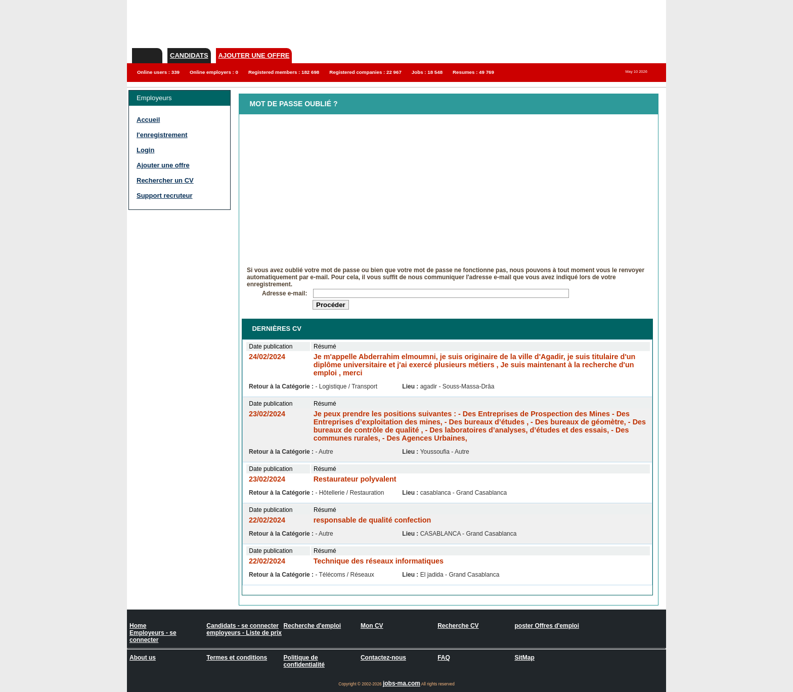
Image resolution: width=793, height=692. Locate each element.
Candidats (189, 55)
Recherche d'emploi (312, 625)
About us (142, 657)
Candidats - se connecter (242, 625)
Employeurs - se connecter (153, 636)
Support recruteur (165, 195)
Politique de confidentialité (304, 661)
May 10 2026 (636, 71)
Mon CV (372, 625)
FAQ (443, 657)
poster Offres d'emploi (546, 625)
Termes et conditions (236, 657)
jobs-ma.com (401, 683)
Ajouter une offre (254, 55)
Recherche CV (457, 625)
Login (145, 150)
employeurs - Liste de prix (244, 632)
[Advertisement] (168, 268)
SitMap (524, 657)
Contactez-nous (383, 657)
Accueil (148, 119)
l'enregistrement (162, 135)
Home (137, 625)
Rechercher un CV (165, 180)
